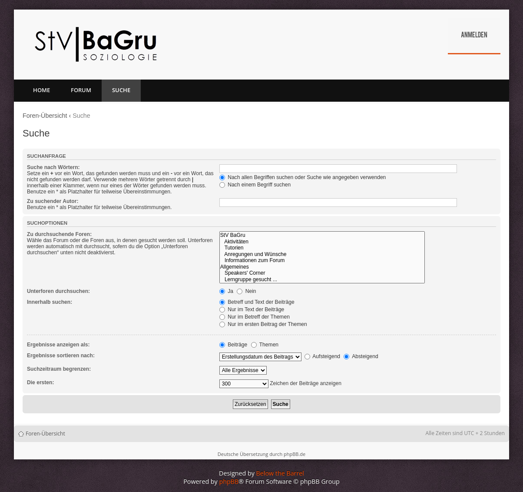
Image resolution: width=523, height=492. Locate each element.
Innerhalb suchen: (49, 302)
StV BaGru (322, 235)
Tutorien (322, 248)
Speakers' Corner (322, 273)
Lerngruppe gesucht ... (322, 279)
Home (41, 90)
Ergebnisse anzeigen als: (58, 345)
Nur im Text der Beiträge (252, 309)
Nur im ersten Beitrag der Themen (263, 324)
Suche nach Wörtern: (53, 167)
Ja (226, 291)
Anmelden (474, 36)
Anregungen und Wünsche (322, 254)
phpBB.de (294, 454)
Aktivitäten (322, 242)
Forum (81, 90)
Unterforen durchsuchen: (58, 291)
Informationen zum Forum (322, 260)
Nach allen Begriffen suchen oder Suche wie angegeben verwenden (302, 177)
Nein (246, 291)
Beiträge (233, 345)
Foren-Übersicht (45, 115)
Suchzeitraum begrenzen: (59, 369)
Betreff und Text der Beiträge (257, 302)
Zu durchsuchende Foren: (59, 234)
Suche (121, 90)
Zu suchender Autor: (52, 201)
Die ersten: (40, 382)
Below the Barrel (280, 473)
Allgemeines (322, 267)
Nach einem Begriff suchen (255, 185)
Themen (265, 345)
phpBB (229, 481)
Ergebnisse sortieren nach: (61, 355)
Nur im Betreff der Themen (254, 317)
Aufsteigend (323, 356)
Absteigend (361, 356)
